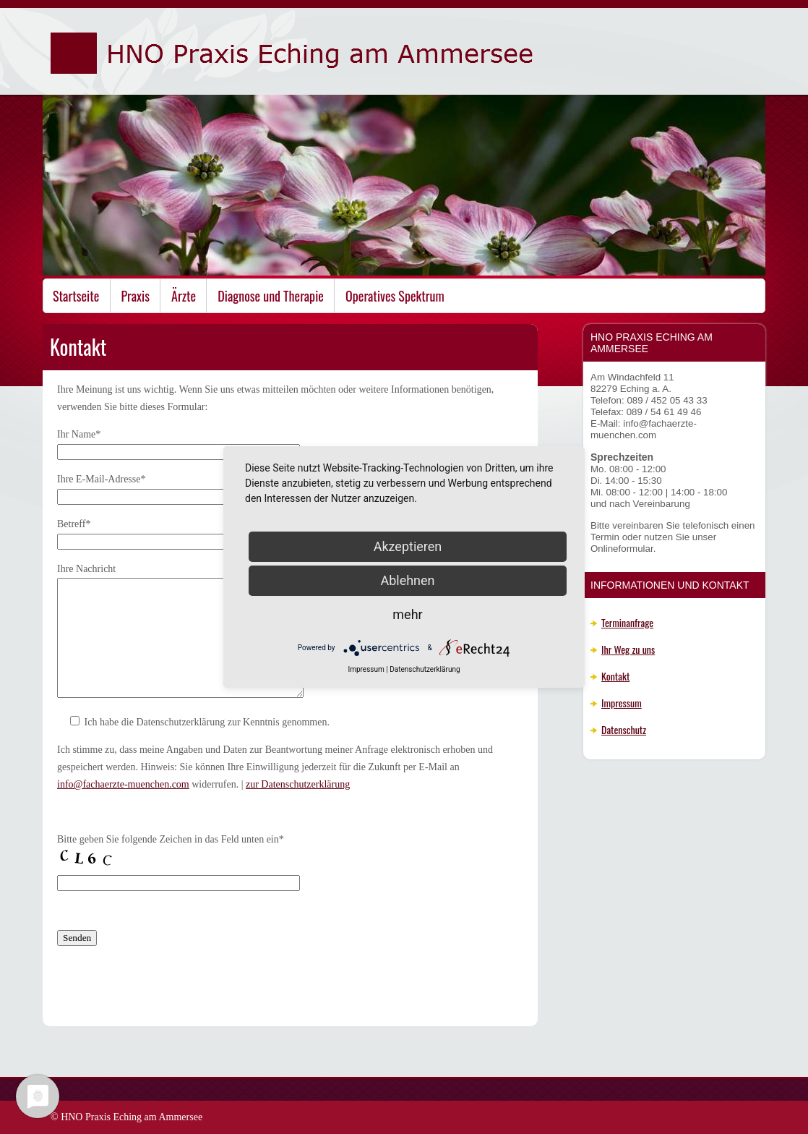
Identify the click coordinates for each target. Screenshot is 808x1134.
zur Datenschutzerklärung (298, 784)
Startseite (76, 295)
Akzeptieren (408, 546)
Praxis (135, 295)
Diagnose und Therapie (271, 295)
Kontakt (615, 675)
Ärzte (183, 295)
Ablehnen (407, 580)
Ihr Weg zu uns (628, 649)
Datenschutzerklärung (425, 669)
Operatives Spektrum (394, 295)
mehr (407, 614)
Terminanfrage (627, 622)
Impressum (621, 702)
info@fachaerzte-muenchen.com (123, 784)
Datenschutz (623, 729)
